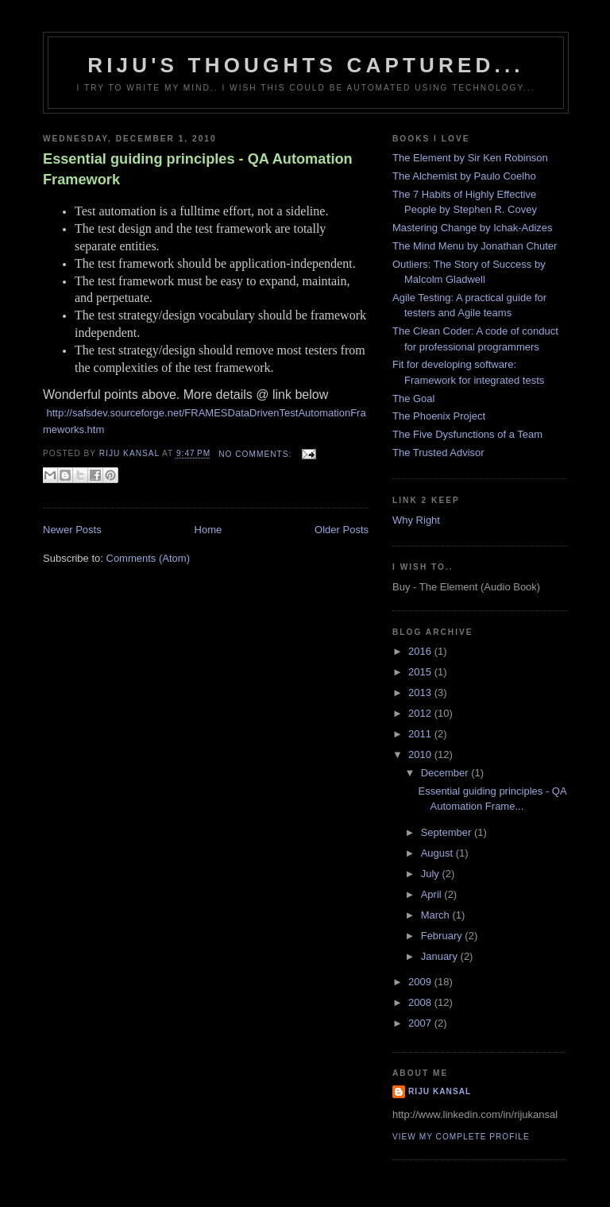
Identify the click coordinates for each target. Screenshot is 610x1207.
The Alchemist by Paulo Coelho (464, 176)
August (438, 853)
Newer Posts (72, 530)
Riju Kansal (439, 1091)
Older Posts (342, 530)
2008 (421, 1002)
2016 (421, 651)
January (441, 956)
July (431, 874)
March (437, 915)
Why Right (416, 520)
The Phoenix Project (438, 416)
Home (208, 530)
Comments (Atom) (148, 558)
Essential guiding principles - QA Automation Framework (198, 169)
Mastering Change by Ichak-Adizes (472, 228)
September (447, 832)
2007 (421, 1023)
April (433, 894)
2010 (421, 754)
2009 (421, 982)
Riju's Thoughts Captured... (305, 65)
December (446, 773)
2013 (421, 692)
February (443, 936)
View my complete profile (461, 1136)
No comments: (256, 454)
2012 (421, 713)
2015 (421, 672)
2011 (421, 734)
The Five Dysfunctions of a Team (467, 434)
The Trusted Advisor (438, 452)
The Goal (413, 398)
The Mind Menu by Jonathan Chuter (474, 246)
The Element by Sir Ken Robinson (470, 158)
